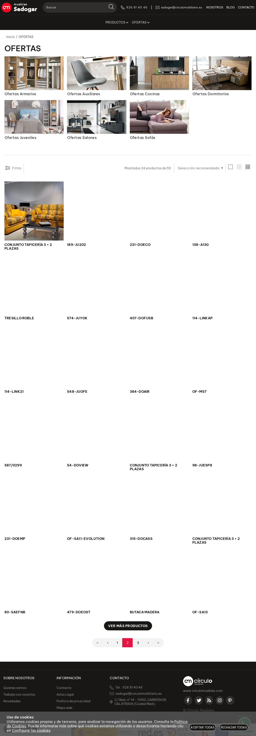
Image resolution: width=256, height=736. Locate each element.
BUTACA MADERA (145, 612)
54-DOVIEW (77, 465)
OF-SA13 (200, 612)
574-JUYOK (77, 318)
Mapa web (64, 708)
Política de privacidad (73, 701)
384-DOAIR (140, 392)
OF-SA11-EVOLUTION (85, 539)
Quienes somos (14, 688)
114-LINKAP (202, 318)
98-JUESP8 (202, 465)
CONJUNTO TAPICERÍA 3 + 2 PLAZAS (28, 247)
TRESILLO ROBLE (19, 318)
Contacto (64, 688)
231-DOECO (140, 245)
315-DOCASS (141, 539)
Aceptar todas (203, 727)
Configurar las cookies (31, 730)
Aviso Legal (65, 695)
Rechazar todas (234, 727)
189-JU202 (76, 245)
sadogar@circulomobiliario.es (139, 694)
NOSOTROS (213, 9)
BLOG (229, 9)
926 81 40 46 (132, 687)
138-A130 (200, 245)
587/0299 (13, 465)
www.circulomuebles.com (203, 691)
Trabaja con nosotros (19, 695)
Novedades (11, 701)
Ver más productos (128, 626)
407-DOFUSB (141, 318)
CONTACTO (244, 9)
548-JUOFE (77, 392)
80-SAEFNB (14, 612)
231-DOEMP (14, 539)
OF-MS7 (199, 392)
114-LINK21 (14, 392)
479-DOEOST (78, 612)
